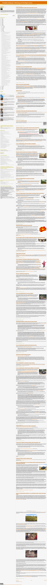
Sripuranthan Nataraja (26, 86)
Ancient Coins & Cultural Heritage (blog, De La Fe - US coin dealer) (6, 174)
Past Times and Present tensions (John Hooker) (5, 178)
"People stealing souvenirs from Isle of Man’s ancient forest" (26, 425)
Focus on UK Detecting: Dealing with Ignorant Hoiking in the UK (26, 7)
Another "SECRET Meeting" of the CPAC (5, 61)
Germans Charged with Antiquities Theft (4, 73)
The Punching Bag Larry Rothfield (3, 146)
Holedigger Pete (33, 215)
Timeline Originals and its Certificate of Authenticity (8, 108)
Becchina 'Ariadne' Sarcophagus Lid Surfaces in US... (6, 37)
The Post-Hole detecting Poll (3, 53)
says (42, 139)
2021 (1, 21)
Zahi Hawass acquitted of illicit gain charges (23, 354)
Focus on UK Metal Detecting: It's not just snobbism (36, 33)
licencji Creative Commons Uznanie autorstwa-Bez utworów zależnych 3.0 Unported (13, 584)
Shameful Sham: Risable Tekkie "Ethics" (4, 57)
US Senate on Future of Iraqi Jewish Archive (5, 85)
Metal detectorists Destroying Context (4, 59)
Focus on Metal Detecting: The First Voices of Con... (5, 32)
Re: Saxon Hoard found (26, 56)
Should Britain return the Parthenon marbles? (5, 81)
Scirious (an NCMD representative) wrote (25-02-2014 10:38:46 (31, 370)
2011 (1, 87)
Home (31, 580)
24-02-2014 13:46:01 (40, 390)
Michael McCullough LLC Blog (3, 138)
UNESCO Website (2, 164)
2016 (1, 24)
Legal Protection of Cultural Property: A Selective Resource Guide (6, 161)
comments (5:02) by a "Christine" (19, 499)
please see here (9, 150)
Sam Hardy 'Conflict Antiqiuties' (3, 143)
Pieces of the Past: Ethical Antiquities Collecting (5, 140)
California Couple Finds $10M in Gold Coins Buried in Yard (26, 448)
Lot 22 (17, 245)
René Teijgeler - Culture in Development (4, 141)
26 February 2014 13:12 (29, 296)
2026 (1, 18)
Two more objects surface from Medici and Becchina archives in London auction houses (30, 237)
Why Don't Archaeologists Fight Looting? (4, 83)
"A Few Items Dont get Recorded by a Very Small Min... (6, 80)
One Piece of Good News (20, 96)
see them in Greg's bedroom (25, 21)
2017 (1, 23)
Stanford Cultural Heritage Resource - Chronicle (5, 144)
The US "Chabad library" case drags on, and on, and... (6, 44)
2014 (1, 25)
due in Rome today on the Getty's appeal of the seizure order (26, 459)
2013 (1, 86)
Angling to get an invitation (38, 261)
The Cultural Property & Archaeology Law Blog (4, 145)
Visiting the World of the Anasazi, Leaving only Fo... (5, 64)
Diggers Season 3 (19, 90)
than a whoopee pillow (38, 264)
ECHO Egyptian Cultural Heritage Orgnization (4, 131)
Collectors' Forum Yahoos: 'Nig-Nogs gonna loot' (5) (8, 103)
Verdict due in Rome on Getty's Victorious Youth (24, 458)
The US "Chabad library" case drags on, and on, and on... (25, 362)
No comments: (23, 82)
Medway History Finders (32, 521)
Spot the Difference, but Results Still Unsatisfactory (5, 52)
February (2, 31)
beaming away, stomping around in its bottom (30, 525)
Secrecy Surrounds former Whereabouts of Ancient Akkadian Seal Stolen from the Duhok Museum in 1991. (8, 95)
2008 (1, 89)
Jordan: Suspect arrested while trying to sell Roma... (5, 76)
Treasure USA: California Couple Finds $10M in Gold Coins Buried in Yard (28, 442)
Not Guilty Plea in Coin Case (3, 58)
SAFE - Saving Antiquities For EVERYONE (4, 142)
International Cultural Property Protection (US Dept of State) (6, 160)
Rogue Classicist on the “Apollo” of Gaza (4, 50)
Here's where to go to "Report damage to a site (21, 139)
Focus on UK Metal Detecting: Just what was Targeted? (25, 178)
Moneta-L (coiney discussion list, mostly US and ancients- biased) (6, 171)
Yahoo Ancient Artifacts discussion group (4, 172)
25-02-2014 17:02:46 (34, 419)
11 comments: (23, 578)
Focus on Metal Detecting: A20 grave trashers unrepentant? (26, 143)
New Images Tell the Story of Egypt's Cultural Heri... (5, 74)
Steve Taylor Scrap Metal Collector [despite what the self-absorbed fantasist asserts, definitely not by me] (6, 183)
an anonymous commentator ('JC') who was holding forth (33, 13)
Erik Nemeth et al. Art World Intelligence (4, 132)
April (2, 30)
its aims (34, 37)
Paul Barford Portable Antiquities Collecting (4, 182)
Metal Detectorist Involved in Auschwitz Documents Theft (8, 114)
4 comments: (23, 491)
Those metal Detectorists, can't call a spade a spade (5, 60)
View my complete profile (3, 12)
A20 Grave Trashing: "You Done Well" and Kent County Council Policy (27, 127)
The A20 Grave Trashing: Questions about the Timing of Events (26, 321)
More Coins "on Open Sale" (3, 51)
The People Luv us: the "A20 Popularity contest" (24, 66)
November (3, 26)
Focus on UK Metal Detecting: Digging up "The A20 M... (6, 47)
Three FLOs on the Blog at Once (21, 120)
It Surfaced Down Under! (2, 136)
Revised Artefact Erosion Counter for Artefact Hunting (7, 128)
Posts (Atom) (20, 581)
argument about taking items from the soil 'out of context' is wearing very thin (30, 371)
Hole (44, 172)
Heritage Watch (1, 135)
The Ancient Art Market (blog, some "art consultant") (5, 173)
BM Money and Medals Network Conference (5, 72)
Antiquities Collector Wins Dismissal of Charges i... (5, 66)
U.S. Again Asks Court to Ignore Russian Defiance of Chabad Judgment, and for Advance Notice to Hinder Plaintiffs (33, 364)
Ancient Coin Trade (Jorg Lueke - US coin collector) (5, 176)
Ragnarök (2, 54)
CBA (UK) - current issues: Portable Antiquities (4, 156)
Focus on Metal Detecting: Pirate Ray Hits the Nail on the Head (26, 345)
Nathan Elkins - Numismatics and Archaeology (4, 139)
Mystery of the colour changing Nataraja (22, 84)
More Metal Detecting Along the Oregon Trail (7, 118)
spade (44, 548)
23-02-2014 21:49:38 (34, 385)
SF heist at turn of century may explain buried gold (32, 450)
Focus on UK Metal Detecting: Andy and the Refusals (6, 68)
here (4, 153)
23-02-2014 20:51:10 (22, 381)
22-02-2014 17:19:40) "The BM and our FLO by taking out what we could (30, 570)
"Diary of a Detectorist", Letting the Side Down (5, 75)
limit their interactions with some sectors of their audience (24, 45)
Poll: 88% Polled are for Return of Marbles (5, 67)
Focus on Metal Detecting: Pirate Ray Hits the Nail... (5, 43)
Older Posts (45, 580)
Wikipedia (19, 235)
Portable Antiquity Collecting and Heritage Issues (17, 3)
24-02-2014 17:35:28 (22, 408)
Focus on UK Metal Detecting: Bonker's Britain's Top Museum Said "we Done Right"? (30, 193)
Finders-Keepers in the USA (20, 253)
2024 (1, 19)
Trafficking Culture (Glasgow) (3, 147)
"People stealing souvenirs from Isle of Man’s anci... (5, 45)
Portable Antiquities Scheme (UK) (3, 162)
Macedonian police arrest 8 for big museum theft (24, 225)
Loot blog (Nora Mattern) (2, 137)
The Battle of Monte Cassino (3, 71)
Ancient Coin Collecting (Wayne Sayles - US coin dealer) (5, 175)
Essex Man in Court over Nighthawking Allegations (5, 65)
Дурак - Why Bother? (3, 79)
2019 (1, 22)
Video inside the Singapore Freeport (4, 55)
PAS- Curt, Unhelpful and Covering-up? (22, 273)
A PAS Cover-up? (19, 167)
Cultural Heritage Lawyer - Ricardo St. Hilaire (4, 157)
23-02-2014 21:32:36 (30, 393)
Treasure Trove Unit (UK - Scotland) (3, 163)
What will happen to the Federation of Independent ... (6, 82)
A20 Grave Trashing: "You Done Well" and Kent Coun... (6, 36)
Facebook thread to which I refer (20, 188)
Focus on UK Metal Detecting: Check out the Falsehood (6, 78)
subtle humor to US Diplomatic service (30, 271)
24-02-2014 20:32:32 (37, 412)
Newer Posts (17, 580)
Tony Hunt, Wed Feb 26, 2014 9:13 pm (23, 103)
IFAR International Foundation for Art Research (4, 159)
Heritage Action (1, 134)
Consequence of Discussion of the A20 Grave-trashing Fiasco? (26, 110)
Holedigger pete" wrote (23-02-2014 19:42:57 (23, 196)
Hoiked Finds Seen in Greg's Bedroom (27, 576)
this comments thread (18, 303)
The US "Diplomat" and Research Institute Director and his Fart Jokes (27, 259)
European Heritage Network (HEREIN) (4, 158)
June (2, 29)
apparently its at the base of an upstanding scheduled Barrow (24, 184)
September (3, 27)
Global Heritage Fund (2, 133)
